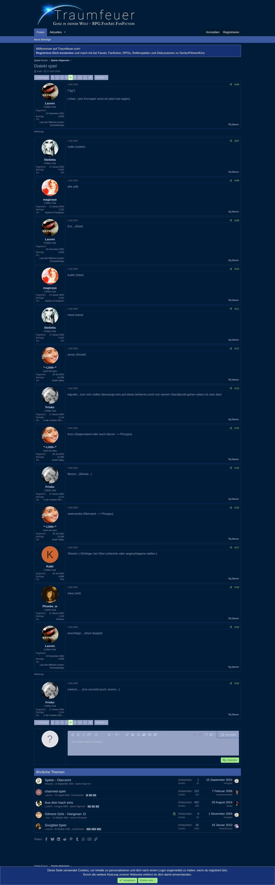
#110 (236, 269)
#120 (236, 683)
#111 (236, 309)
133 (98, 829)
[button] (64, 32)
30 (93, 806)
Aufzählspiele (77, 795)
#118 (236, 587)
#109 (236, 220)
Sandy (229, 806)
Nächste (100, 77)
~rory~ (48, 817)
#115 (236, 468)
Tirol (62, 579)
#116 (236, 507)
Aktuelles (56, 32)
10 (79, 77)
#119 (236, 627)
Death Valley (58, 380)
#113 (236, 388)
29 (89, 806)
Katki (39, 71)
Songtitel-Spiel (55, 825)
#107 (236, 141)
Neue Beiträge (42, 39)
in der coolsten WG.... (54, 420)
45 (90, 77)
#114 (236, 428)
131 (88, 829)
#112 (236, 348)
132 (93, 829)
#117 (236, 547)
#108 (236, 180)
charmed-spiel (55, 791)
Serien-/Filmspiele (78, 817)
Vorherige (43, 77)
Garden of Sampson (54, 212)
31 (97, 806)
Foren (40, 32)
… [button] (57, 77)
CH (62, 172)
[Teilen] (231, 85)
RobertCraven (225, 828)
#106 (236, 84)
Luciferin (49, 806)
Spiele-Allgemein (83, 784)
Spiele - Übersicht (58, 780)
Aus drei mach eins (59, 802)
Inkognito (49, 784)
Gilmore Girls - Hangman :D (65, 814)
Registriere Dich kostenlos (54, 53)
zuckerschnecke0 (224, 794)
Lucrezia (49, 829)
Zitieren (235, 124)
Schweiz (60, 619)
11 (94, 795)
